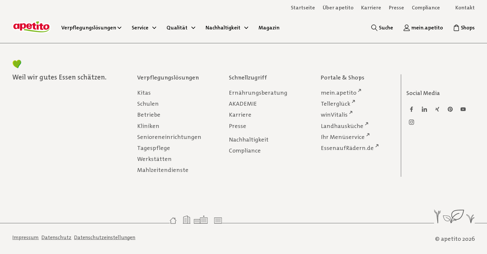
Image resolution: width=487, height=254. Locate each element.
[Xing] (437, 109)
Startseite (303, 7)
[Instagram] (411, 122)
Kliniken (148, 126)
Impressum (25, 237)
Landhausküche (342, 126)
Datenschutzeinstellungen (104, 237)
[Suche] (382, 28)
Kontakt (465, 7)
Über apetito (338, 7)
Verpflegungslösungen (91, 27)
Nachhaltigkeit (227, 27)
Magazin (269, 27)
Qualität (181, 27)
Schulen (148, 104)
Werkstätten (154, 159)
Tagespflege (153, 148)
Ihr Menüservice (343, 136)
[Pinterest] (450, 109)
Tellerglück (335, 104)
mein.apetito (338, 93)
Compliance (426, 7)
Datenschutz (56, 237)
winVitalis (334, 115)
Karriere (240, 115)
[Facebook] (411, 109)
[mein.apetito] (423, 28)
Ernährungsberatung (258, 93)
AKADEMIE (243, 104)
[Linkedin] (424, 109)
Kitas (144, 93)
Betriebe (148, 115)
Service (144, 27)
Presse (237, 126)
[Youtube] (463, 109)
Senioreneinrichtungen (169, 137)
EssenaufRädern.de (347, 148)
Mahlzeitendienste (162, 170)
